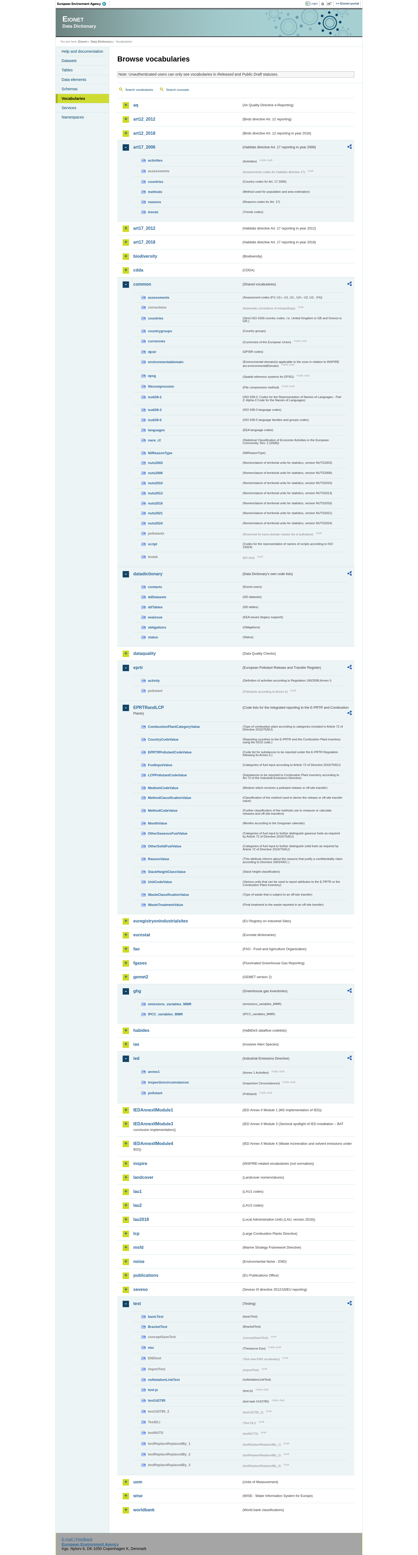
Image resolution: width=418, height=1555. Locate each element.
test (137, 1303)
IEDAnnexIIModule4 (153, 1143)
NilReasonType (160, 453)
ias (136, 1044)
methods (155, 192)
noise (138, 1261)
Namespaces (73, 117)
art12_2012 (144, 119)
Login (314, 3)
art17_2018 (144, 242)
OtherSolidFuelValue (164, 846)
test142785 (156, 1400)
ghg (137, 991)
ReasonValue (158, 859)
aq (135, 105)
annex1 (154, 1072)
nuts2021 (155, 513)
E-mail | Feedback (77, 1539)
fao (136, 949)
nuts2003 (155, 463)
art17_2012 (144, 228)
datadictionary (147, 574)
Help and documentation (82, 51)
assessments (158, 297)
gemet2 (140, 977)
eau (151, 1347)
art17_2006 (144, 147)
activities (155, 160)
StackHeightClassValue (167, 872)
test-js (153, 1390)
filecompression (161, 386)
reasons (154, 202)
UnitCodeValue (160, 882)
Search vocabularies (139, 89)
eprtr (138, 667)
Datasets (69, 61)
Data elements (74, 79)
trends (153, 212)
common (142, 284)
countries (155, 182)
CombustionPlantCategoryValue (174, 727)
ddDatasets (157, 597)
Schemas (70, 89)
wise (138, 1496)
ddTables (155, 607)
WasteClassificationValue (168, 895)
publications (145, 1275)
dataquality (144, 653)
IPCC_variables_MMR (165, 1014)
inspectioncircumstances (168, 1082)
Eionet (82, 41)
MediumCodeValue (163, 788)
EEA (83, 3)
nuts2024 (155, 523)
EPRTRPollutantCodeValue (170, 752)
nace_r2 (154, 440)
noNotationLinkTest (164, 1380)
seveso (140, 1289)
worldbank (144, 1510)
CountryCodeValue (163, 739)
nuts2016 (155, 503)
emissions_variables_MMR (169, 1004)
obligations (157, 627)
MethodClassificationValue (169, 798)
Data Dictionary (101, 41)
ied (136, 1058)
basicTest (155, 1317)
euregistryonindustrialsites (160, 921)
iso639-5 (155, 420)
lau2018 (141, 1219)
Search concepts (177, 89)
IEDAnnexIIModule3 (153, 1124)
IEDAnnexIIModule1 (153, 1110)
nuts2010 (155, 483)
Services (69, 108)
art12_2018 (144, 133)
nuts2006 (155, 473)
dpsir (152, 352)
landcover (143, 1177)
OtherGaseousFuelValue (167, 833)
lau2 (137, 1205)
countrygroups (160, 331)
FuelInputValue (160, 765)
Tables (67, 70)
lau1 (137, 1191)
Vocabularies (73, 98)
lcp (136, 1233)
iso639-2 (155, 397)
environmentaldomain (165, 362)
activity (154, 681)
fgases (140, 963)
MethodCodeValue (163, 811)
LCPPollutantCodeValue (167, 775)
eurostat (141, 935)
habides (141, 1030)
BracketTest (157, 1327)
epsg (152, 376)
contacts (155, 587)
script (152, 544)
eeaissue (155, 617)
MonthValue (157, 823)
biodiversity (145, 256)
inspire (140, 1163)
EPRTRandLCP (148, 707)
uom (137, 1482)
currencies (156, 341)
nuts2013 (155, 493)
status (153, 637)
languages (156, 430)
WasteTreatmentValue (165, 905)
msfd (138, 1247)
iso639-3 (155, 410)
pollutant (155, 1093)
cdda (138, 270)
